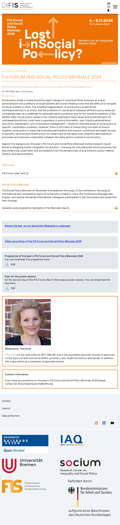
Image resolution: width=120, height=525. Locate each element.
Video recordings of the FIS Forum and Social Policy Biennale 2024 (43, 241)
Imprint (6, 408)
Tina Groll (10, 354)
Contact (6, 401)
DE (108, 6)
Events (11, 71)
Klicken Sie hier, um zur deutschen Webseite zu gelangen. (38, 225)
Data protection (11, 415)
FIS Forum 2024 (21, 71)
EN (109, 3)
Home (4, 71)
